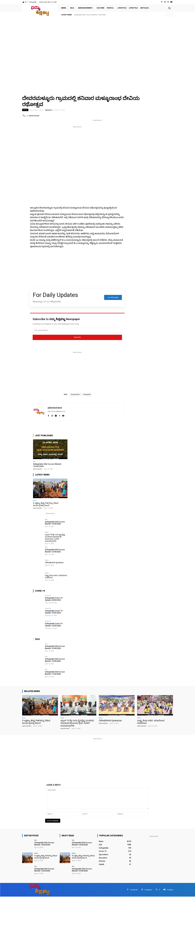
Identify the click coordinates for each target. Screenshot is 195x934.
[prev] (167, 14)
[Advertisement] (76, 36)
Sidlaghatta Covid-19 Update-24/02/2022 (53, 599)
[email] (77, 330)
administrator (34, 116)
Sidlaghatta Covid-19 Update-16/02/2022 (53, 612)
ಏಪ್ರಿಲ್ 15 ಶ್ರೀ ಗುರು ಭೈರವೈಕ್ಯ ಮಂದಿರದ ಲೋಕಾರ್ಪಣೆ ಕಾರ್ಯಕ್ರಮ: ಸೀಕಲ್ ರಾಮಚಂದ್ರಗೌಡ (55, 538)
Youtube (170, 890)
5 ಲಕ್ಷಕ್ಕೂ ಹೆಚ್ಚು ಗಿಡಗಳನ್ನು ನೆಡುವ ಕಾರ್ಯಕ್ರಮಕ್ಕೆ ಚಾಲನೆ (45, 504)
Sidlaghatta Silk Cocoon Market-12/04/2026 (55, 551)
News (25, 110)
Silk (34, 461)
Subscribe (77, 337)
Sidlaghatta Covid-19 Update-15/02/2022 (53, 625)
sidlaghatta (86, 394)
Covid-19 (48, 595)
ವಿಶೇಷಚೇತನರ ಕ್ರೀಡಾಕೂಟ (54, 562)
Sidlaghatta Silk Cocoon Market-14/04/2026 (90, 15)
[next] (171, 14)
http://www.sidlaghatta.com (56, 411)
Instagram (148, 890)
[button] (169, 8)
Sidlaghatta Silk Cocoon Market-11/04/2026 (55, 673)
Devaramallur (75, 394)
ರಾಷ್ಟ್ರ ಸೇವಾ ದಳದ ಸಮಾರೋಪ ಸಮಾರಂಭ (56, 576)
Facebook (134, 890)
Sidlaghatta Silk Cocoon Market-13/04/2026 (55, 523)
